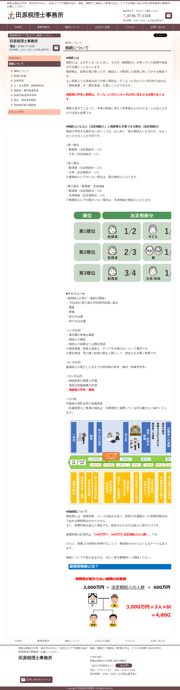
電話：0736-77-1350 (100, 670)
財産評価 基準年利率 (25, 95)
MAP (122, 665)
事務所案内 (43, 27)
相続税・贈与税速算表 (26, 90)
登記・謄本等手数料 (25, 100)
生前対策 (19, 80)
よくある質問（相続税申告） (30, 85)
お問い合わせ (157, 27)
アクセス (130, 27)
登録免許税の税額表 (25, 105)
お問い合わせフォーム (38, 679)
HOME (18, 27)
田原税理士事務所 (39, 15)
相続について (72, 27)
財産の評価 (20, 76)
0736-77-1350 (138, 15)
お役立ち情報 (102, 27)
